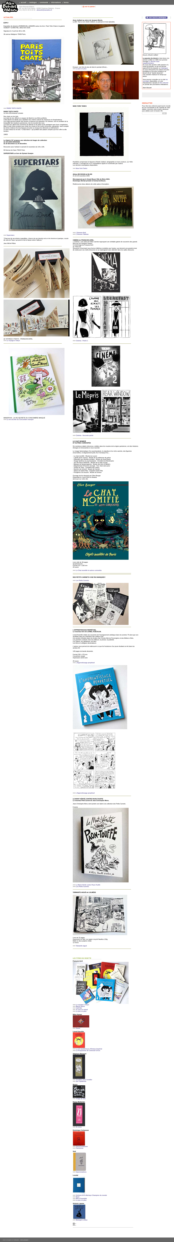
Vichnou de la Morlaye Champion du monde (91, 1195)
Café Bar (79, 1008)
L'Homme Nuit (81, 232)
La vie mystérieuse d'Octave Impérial (89, 1049)
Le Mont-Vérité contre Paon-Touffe (88, 885)
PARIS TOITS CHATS (14, 108)
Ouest (78, 1028)
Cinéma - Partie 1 (82, 340)
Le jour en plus (81, 69)
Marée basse (80, 1006)
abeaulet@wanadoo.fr (44, 10)
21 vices (79, 1127)
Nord (77, 1197)
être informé (164, 83)
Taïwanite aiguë (81, 946)
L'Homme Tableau (82, 234)
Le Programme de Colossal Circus (88, 1050)
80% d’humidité (81, 1198)
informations (55, 2)
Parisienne (79, 1148)
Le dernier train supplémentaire (151, 62)
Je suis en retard (82, 1009)
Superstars (10, 235)
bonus (66, 2)
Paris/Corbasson (82, 1146)
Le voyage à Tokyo (13, 340)
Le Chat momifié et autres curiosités (89, 570)
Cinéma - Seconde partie (84, 435)
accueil (23, 2)
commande (44, 2)
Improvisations (81, 1172)
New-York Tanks (81, 168)
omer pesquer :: (24, 1240)
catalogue (33, 2)
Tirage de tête (80, 1098)
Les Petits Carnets (82, 580)
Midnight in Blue (81, 1220)
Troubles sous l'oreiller (84, 1079)
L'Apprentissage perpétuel (85, 662)
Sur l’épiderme (81, 1081)
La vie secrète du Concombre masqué (20, 419)
